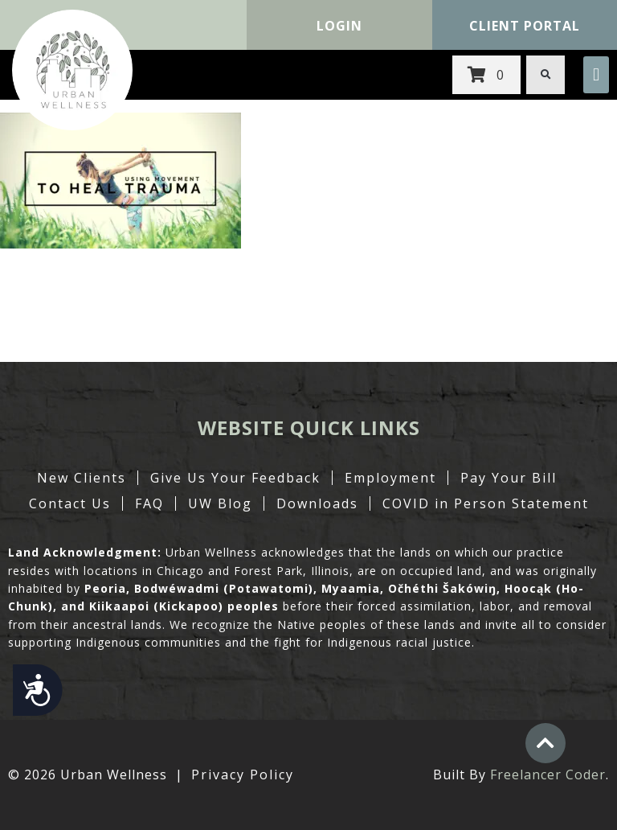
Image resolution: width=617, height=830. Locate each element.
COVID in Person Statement (485, 503)
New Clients (81, 478)
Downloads (317, 503)
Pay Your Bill (508, 478)
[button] (596, 74)
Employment (390, 478)
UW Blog (220, 503)
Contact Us (70, 503)
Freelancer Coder (548, 774)
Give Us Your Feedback (235, 478)
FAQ (149, 503)
